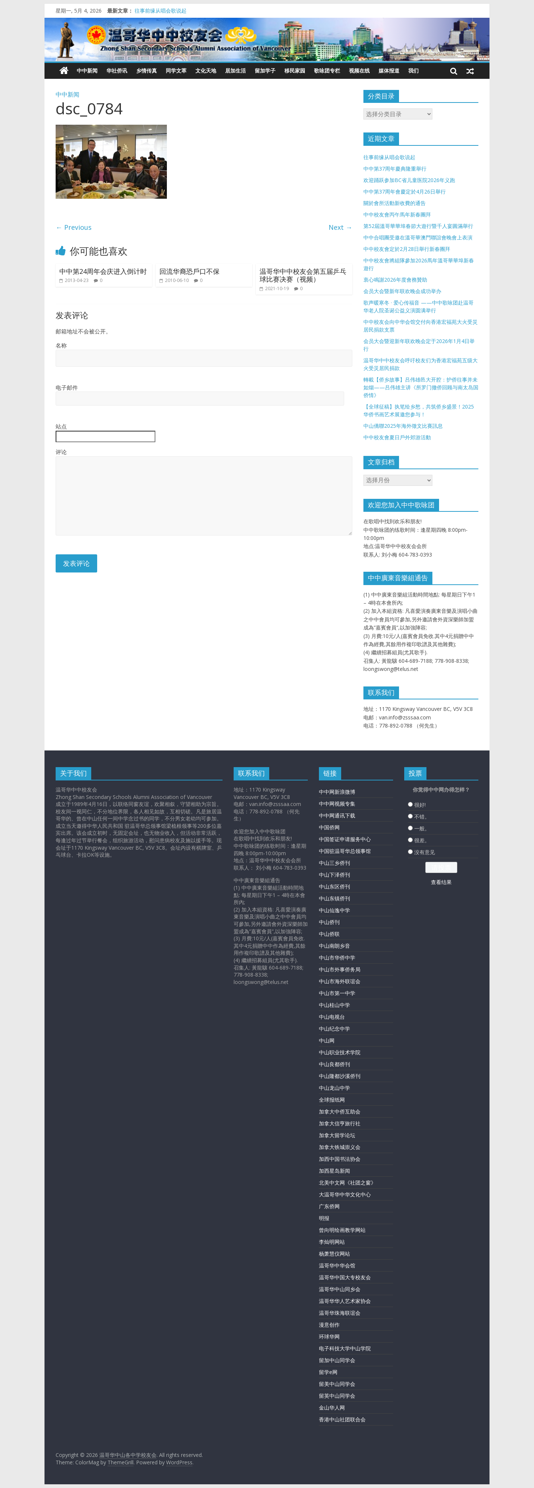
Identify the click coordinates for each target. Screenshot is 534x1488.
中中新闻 (87, 70)
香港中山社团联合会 (342, 1419)
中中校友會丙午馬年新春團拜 (397, 214)
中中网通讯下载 (337, 815)
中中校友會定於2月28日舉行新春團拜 (406, 248)
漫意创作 (329, 1324)
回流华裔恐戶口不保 (189, 271)
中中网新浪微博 (337, 791)
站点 (61, 426)
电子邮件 (67, 387)
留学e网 (328, 1372)
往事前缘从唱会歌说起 (161, 10)
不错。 (422, 816)
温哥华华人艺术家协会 (345, 1300)
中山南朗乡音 (334, 945)
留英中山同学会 (337, 1395)
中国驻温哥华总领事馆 (345, 850)
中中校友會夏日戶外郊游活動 (397, 437)
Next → (340, 227)
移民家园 (294, 70)
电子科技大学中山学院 (345, 1348)
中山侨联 (329, 933)
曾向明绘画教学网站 (342, 1229)
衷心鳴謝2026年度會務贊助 (395, 279)
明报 (324, 1218)
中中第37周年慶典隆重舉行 (394, 168)
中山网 (326, 1040)
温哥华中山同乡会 (339, 1289)
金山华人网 (332, 1407)
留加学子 (265, 70)
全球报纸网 (332, 1099)
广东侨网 (329, 1206)
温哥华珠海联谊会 (339, 1312)
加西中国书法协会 (339, 1158)
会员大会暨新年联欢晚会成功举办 (402, 291)
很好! (420, 804)
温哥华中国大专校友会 (345, 1277)
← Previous (74, 227)
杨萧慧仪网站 (334, 1253)
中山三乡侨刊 (334, 862)
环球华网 (329, 1336)
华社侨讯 (116, 70)
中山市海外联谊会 (339, 981)
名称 (61, 345)
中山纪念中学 (334, 1028)
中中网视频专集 (337, 803)
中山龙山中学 (334, 1087)
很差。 (422, 840)
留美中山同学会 (337, 1383)
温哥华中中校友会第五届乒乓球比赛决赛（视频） (303, 275)
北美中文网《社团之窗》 (347, 1182)
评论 (61, 452)
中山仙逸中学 (334, 910)
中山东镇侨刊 (334, 898)
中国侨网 (329, 827)
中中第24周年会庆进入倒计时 (103, 271)
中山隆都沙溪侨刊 (339, 1075)
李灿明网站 (332, 1241)
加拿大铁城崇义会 (339, 1147)
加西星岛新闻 (334, 1170)
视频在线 (359, 70)
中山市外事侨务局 (339, 969)
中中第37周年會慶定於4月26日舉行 (404, 191)
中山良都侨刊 (334, 1064)
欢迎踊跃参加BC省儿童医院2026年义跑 (409, 180)
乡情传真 (146, 70)
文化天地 (205, 70)
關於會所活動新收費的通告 (394, 202)
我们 (413, 70)
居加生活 (235, 70)
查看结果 (441, 882)
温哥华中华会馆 (337, 1265)
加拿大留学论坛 (337, 1135)
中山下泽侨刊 (334, 874)
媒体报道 (389, 70)
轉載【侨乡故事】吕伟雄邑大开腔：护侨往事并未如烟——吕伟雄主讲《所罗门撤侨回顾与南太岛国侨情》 (420, 387)
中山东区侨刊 (334, 886)
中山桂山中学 (334, 1004)
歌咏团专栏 (327, 70)
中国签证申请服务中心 (345, 839)
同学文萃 (176, 70)
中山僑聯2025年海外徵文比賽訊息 (403, 425)
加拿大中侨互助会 (339, 1111)
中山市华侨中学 (337, 957)
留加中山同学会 (337, 1360)
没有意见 (424, 852)
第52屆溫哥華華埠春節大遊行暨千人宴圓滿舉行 (418, 225)
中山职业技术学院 (339, 1052)
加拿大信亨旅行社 (339, 1123)
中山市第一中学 (337, 993)
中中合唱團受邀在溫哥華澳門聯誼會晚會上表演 (417, 237)
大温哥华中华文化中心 (345, 1194)
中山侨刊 (329, 922)
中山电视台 (332, 1016)
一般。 (422, 828)
